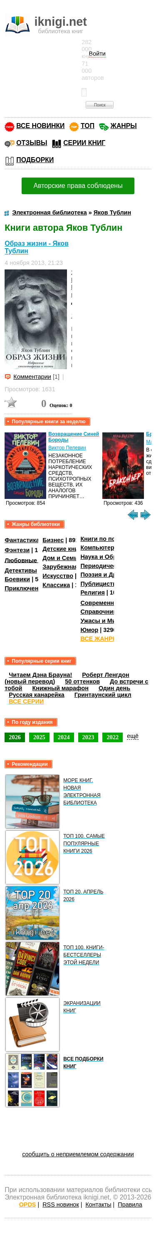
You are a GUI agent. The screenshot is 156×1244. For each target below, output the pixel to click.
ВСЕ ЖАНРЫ (99, 638)
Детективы (21, 570)
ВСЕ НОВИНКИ (40, 125)
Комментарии (32, 376)
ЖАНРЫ (124, 125)
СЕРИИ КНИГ (84, 142)
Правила (130, 1204)
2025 (39, 737)
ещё (133, 736)
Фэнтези (17, 550)
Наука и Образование (112, 556)
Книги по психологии (111, 539)
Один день (114, 688)
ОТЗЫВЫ (31, 142)
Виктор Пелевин (67, 448)
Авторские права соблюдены (77, 185)
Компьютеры (99, 547)
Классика (56, 585)
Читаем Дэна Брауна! (40, 674)
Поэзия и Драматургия (113, 574)
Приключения (25, 588)
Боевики (17, 579)
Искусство (57, 576)
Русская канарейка (36, 694)
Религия (92, 592)
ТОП (87, 125)
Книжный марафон (60, 688)
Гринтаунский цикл (102, 694)
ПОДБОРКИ (35, 159)
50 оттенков (82, 681)
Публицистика (101, 583)
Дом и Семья (61, 558)
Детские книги (63, 548)
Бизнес (53, 540)
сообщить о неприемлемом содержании (78, 1154)
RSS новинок (60, 1204)
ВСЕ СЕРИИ (26, 701)
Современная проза (109, 603)
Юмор (89, 630)
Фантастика (22, 540)
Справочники (100, 611)
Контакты (98, 1204)
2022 (112, 737)
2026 (15, 737)
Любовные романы (33, 560)
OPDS (27, 1204)
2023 (88, 737)
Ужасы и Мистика (106, 620)
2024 (64, 737)
